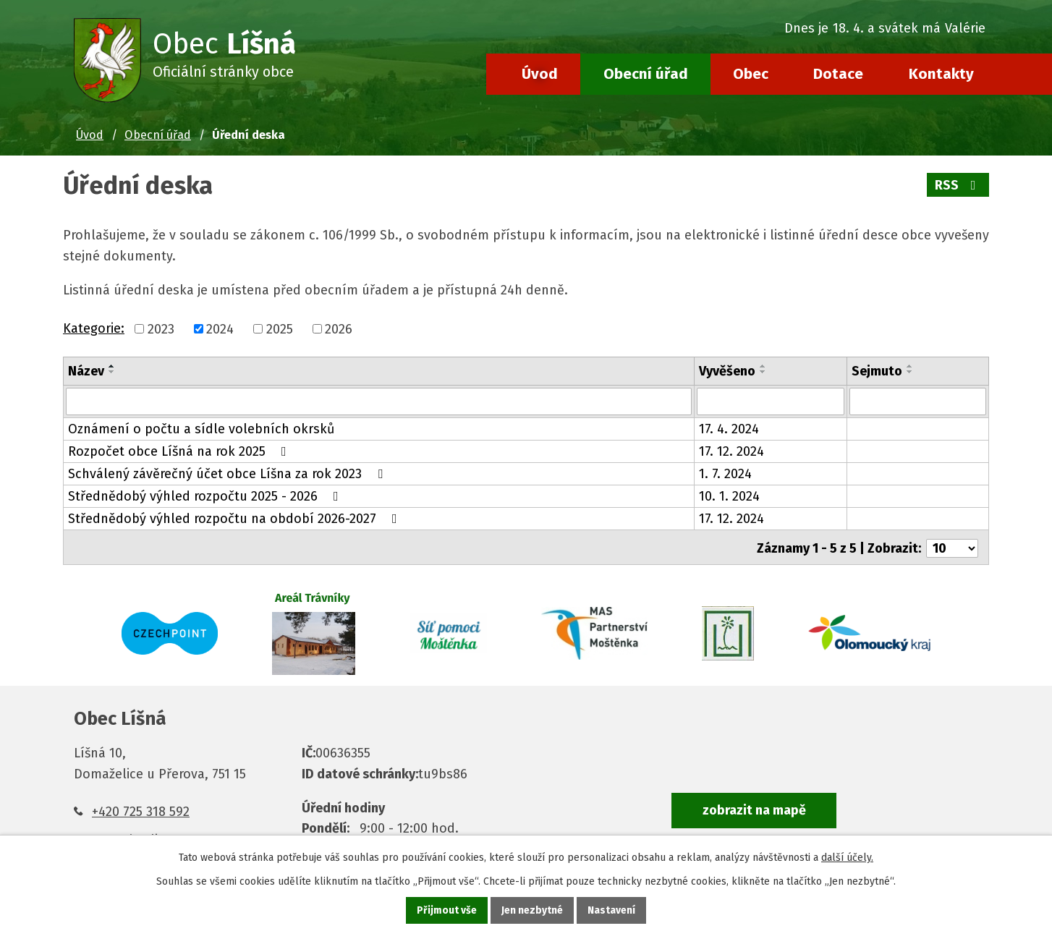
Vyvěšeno (727, 371)
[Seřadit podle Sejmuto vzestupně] (910, 366)
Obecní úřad (645, 73)
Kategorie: (93, 328)
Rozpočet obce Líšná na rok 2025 (180, 451)
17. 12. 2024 (731, 451)
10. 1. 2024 (729, 496)
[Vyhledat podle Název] (379, 401)
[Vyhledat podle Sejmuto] (917, 401)
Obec (750, 73)
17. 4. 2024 (729, 429)
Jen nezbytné (532, 910)
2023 (161, 329)
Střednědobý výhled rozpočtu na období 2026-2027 (235, 519)
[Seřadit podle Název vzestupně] (112, 366)
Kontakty (941, 73)
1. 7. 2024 (725, 474)
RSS (958, 185)
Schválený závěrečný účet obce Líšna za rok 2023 (228, 474)
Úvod (540, 73)
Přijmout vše (447, 910)
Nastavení (611, 910)
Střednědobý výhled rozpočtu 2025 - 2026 (206, 496)
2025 (279, 329)
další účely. (847, 857)
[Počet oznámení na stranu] (952, 546)
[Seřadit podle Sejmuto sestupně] (910, 372)
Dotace (838, 73)
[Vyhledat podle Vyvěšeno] (770, 401)
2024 (220, 329)
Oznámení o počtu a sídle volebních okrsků (201, 429)
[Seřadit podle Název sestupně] (112, 372)
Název (86, 371)
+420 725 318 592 (141, 809)
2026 (338, 329)
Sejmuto (877, 371)
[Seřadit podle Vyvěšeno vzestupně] (763, 366)
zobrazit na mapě (754, 808)
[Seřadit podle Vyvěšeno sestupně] (763, 372)
